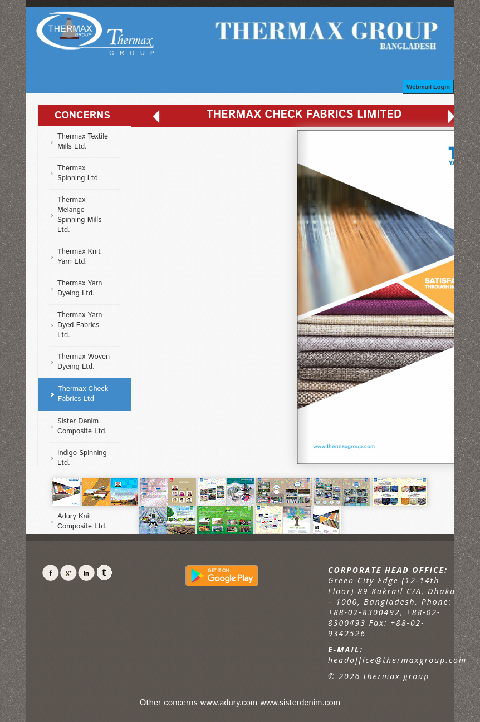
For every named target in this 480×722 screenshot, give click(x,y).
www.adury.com (229, 703)
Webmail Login (428, 86)
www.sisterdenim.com (300, 703)
